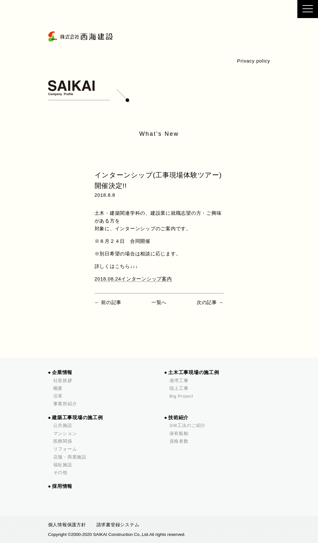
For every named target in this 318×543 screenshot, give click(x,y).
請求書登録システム (118, 524)
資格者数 (179, 441)
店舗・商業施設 (70, 457)
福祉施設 (62, 464)
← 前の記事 (108, 302)
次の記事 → (210, 302)
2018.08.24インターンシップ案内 (133, 278)
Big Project (181, 396)
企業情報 (62, 372)
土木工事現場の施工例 (193, 372)
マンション (65, 433)
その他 (60, 472)
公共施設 (62, 425)
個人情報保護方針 (67, 524)
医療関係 (62, 441)
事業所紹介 (65, 403)
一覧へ (159, 302)
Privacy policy (253, 61)
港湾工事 (179, 380)
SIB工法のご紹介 (187, 425)
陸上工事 (179, 388)
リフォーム (65, 449)
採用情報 (62, 486)
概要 (58, 388)
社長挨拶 (62, 380)
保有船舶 (179, 433)
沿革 (58, 396)
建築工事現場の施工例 (77, 417)
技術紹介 (178, 417)
